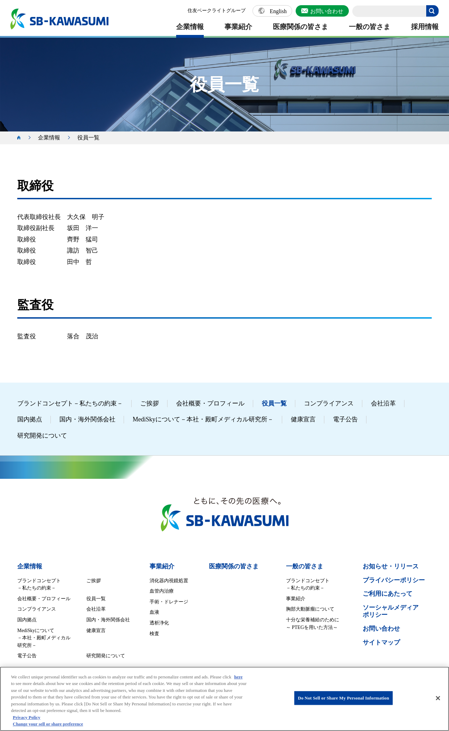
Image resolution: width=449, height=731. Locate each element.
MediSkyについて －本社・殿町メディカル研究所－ (43, 638)
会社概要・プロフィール (210, 403)
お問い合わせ (326, 11)
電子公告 (345, 419)
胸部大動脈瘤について (310, 609)
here (238, 676)
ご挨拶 (149, 403)
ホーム (22, 138)
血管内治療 (162, 591)
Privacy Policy (26, 717)
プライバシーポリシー (394, 580)
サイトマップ (381, 642)
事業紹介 (238, 26)
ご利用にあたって (387, 593)
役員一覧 (274, 403)
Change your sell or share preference (48, 724)
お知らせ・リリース (391, 566)
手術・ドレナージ (169, 601)
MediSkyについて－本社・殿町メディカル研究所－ (203, 419)
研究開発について (42, 435)
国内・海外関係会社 (87, 419)
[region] (224, 699)
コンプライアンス (329, 403)
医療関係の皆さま (300, 26)
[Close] (438, 698)
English (278, 11)
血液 (154, 612)
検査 (154, 633)
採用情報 (425, 26)
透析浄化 (159, 622)
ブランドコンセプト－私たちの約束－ (70, 403)
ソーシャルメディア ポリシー (391, 611)
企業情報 (190, 26)
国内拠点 (29, 419)
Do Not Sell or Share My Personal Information (343, 698)
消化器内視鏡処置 (169, 580)
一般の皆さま (369, 26)
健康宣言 (303, 419)
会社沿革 (383, 403)
